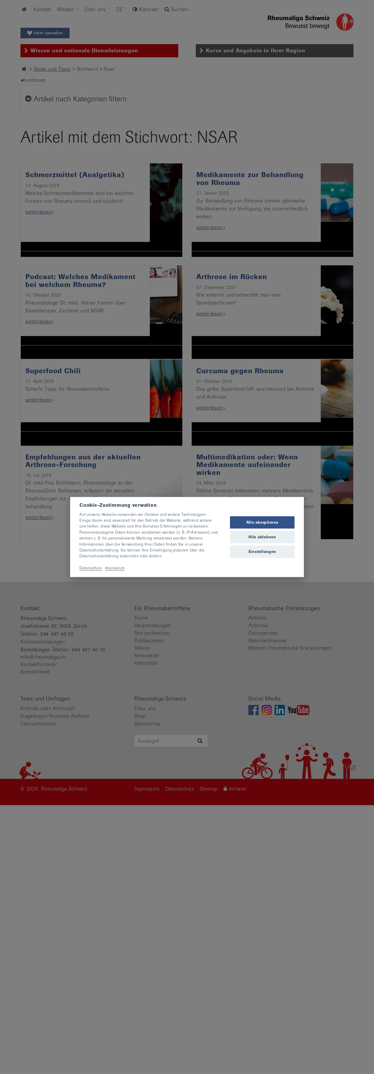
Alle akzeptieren (262, 522)
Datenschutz (90, 567)
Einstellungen (262, 551)
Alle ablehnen (262, 537)
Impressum (115, 567)
